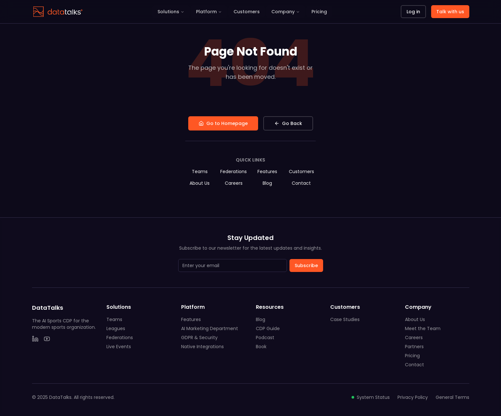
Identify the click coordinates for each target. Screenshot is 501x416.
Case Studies (345, 319)
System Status (371, 397)
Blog (267, 183)
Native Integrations (202, 346)
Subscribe (306, 265)
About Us (200, 183)
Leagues (115, 328)
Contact (301, 183)
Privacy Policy (413, 397)
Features (267, 171)
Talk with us (450, 11)
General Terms (452, 397)
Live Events (118, 346)
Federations (233, 171)
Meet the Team (423, 328)
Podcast (265, 337)
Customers (247, 11)
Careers (234, 183)
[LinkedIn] (35, 339)
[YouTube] (47, 339)
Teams (200, 171)
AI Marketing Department (209, 328)
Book (261, 346)
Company (285, 11)
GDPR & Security (199, 337)
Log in (413, 11)
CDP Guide (268, 328)
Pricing (319, 11)
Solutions (171, 11)
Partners (414, 346)
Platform (209, 11)
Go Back (288, 123)
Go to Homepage (223, 123)
